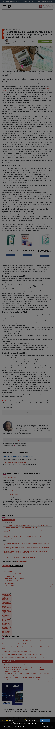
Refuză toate (45, 726)
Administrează (45, 723)
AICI (3, 726)
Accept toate (45, 720)
